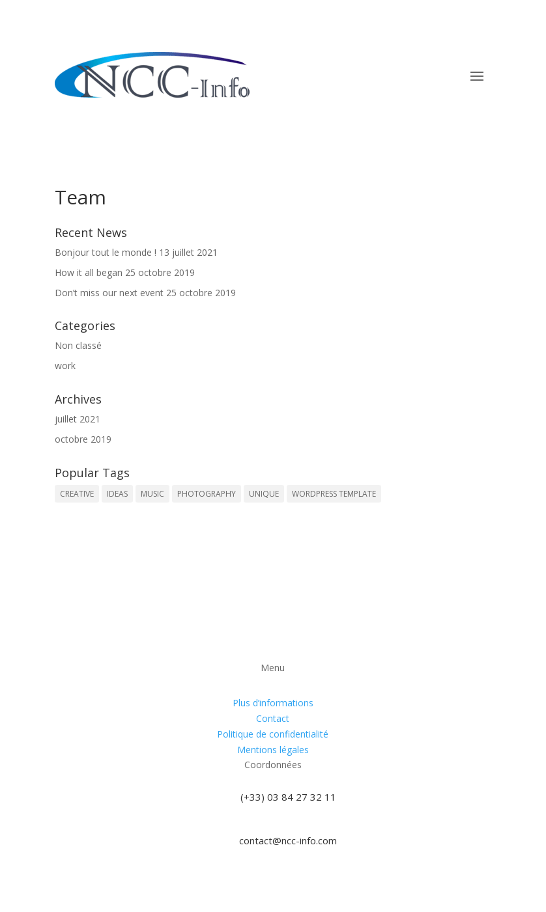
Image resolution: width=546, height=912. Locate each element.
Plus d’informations (273, 703)
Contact (272, 718)
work (65, 365)
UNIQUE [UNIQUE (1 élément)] (264, 493)
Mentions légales (273, 749)
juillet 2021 (77, 419)
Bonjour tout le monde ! (105, 252)
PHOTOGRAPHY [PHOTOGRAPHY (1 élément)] (206, 493)
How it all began (88, 272)
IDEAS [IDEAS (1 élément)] (117, 493)
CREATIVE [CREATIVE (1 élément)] (77, 493)
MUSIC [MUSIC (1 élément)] (152, 493)
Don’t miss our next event (109, 292)
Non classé (78, 345)
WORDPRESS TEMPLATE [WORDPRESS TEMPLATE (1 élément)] (334, 493)
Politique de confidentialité (272, 734)
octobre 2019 (83, 439)
